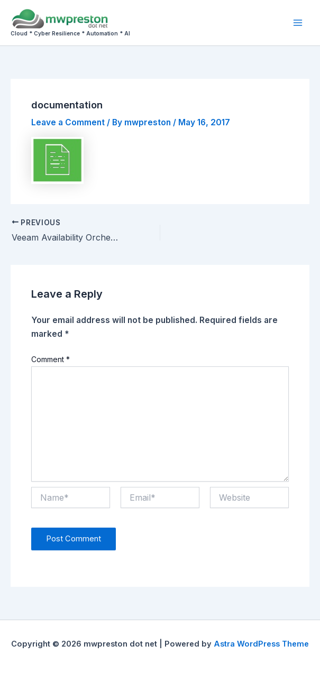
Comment (50, 359)
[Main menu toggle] (298, 22)
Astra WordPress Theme (261, 644)
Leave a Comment (68, 122)
